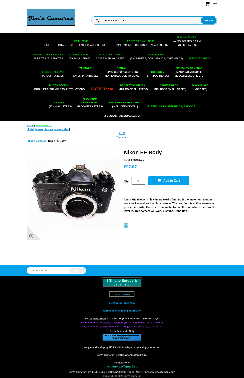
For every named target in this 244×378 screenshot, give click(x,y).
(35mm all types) (60, 104)
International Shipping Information (122, 310)
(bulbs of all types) (133, 87)
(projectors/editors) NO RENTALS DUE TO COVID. (122, 72)
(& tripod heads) (157, 74)
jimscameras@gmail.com (122, 115)
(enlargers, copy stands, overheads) (156, 56)
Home (46, 45)
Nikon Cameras (37, 141)
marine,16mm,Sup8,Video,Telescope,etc (188, 72)
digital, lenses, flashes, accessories (82, 43)
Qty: (127, 181)
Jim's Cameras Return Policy (122, 303)
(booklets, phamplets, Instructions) (59, 87)
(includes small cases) (169, 87)
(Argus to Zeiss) (53, 74)
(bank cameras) (79, 56)
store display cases (110, 56)
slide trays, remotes (48, 56)
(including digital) (125, 104)
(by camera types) (90, 102)
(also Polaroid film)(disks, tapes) (187, 41)
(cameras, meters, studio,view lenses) (141, 43)
